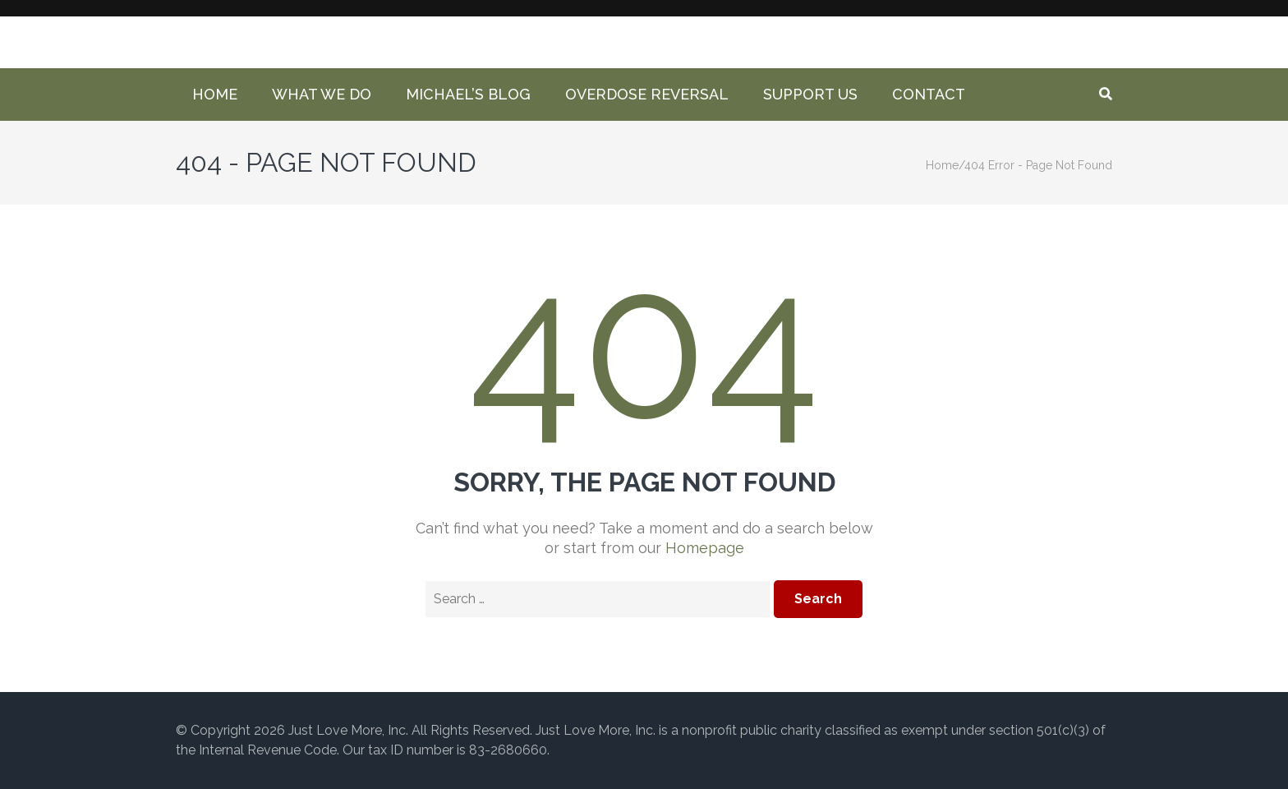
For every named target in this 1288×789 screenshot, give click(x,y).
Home (214, 94)
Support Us (810, 94)
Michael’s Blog (468, 94)
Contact (928, 94)
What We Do (321, 94)
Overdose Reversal (647, 94)
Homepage (704, 547)
